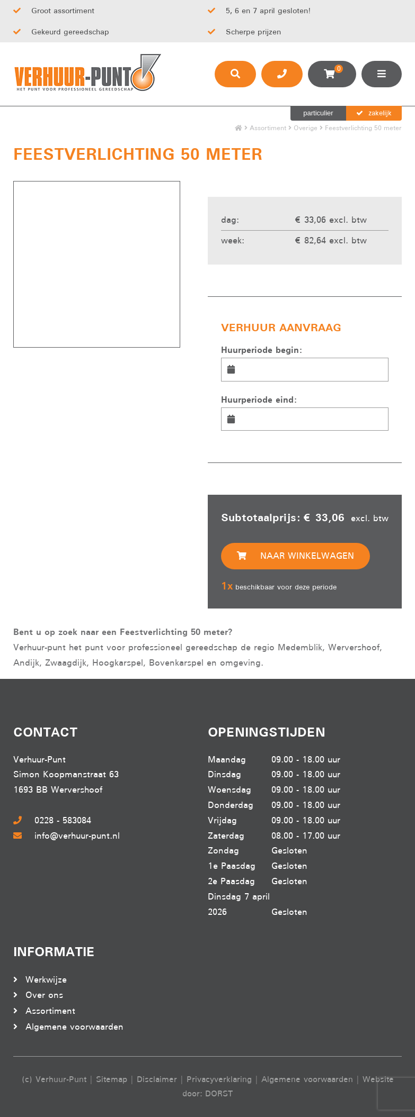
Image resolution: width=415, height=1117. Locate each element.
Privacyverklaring (219, 1079)
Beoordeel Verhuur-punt (250, 983)
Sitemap (111, 1079)
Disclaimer (157, 1079)
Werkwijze (46, 980)
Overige (305, 127)
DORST (219, 1094)
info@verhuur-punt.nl (66, 836)
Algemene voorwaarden (74, 1027)
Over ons (44, 995)
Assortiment (268, 127)
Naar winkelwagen (295, 556)
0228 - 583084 (52, 820)
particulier (318, 113)
